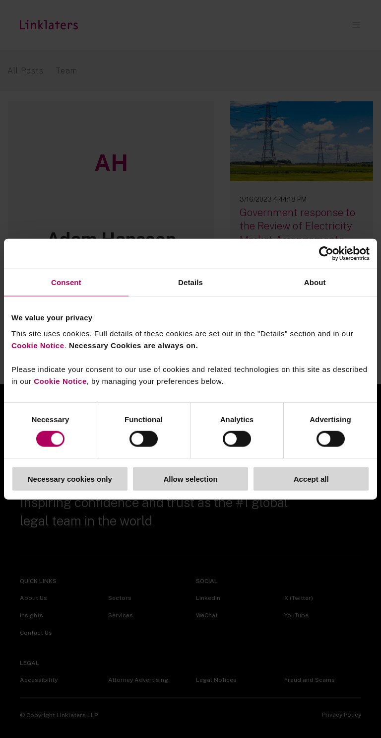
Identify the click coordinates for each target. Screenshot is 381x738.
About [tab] (315, 282)
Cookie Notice (37, 345)
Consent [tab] (66, 282)
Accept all (311, 478)
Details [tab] (190, 282)
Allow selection (190, 478)
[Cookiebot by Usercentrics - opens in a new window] (326, 253)
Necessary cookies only (70, 478)
